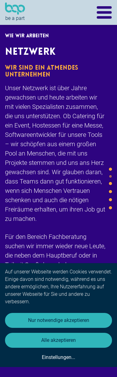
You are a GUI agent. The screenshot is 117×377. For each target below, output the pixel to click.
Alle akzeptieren (58, 340)
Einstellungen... (58, 357)
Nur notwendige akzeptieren (58, 320)
